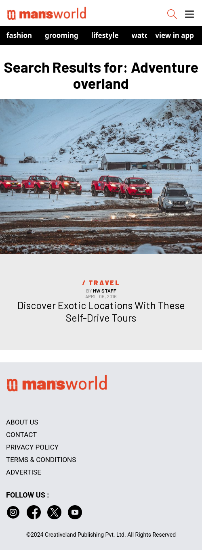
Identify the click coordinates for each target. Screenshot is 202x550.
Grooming (61, 35)
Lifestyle (105, 35)
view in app (174, 35)
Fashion (19, 35)
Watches (146, 35)
